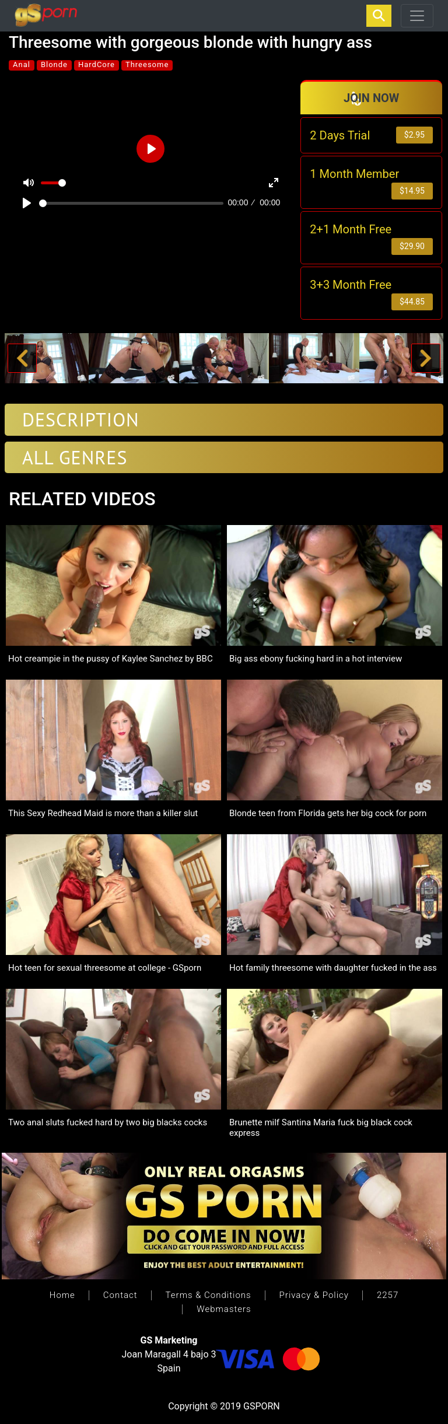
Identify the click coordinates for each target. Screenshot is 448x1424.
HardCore (96, 64)
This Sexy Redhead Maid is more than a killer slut (103, 813)
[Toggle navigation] (417, 15)
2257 (387, 1295)
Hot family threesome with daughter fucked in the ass (333, 968)
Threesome (147, 64)
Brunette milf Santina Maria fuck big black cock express (320, 1127)
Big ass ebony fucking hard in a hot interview (315, 658)
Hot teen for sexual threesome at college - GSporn (104, 968)
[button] (22, 358)
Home (62, 1295)
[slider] (131, 203)
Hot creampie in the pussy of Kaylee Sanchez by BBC (110, 658)
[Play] (27, 203)
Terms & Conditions (208, 1295)
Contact (120, 1295)
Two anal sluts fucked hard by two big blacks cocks (107, 1122)
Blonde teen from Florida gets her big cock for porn (327, 813)
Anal (21, 64)
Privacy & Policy (314, 1295)
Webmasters (224, 1309)
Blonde (54, 64)
